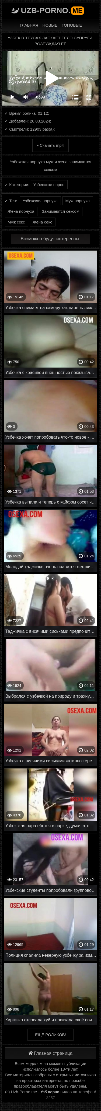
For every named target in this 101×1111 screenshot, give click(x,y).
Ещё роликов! (50, 1034)
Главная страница (50, 1053)
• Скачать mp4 (50, 145)
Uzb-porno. (52, 10)
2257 (50, 1097)
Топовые (72, 25)
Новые (50, 25)
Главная (29, 25)
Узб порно (50, 1092)
